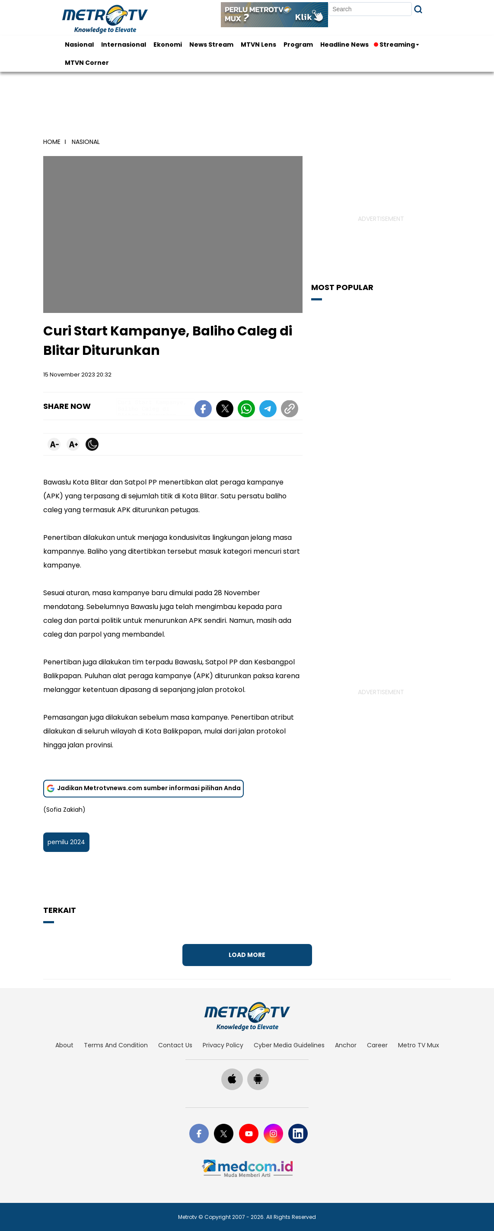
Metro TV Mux (418, 1045)
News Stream (211, 44)
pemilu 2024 (66, 842)
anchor (346, 1045)
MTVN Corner (87, 62)
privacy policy (223, 1045)
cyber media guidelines (289, 1045)
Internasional (123, 44)
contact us (175, 1045)
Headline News (344, 44)
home (52, 141)
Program (298, 44)
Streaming (395, 44)
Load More (247, 954)
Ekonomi (167, 44)
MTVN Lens (258, 44)
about (64, 1045)
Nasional (79, 44)
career (377, 1045)
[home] (247, 1016)
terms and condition (116, 1045)
